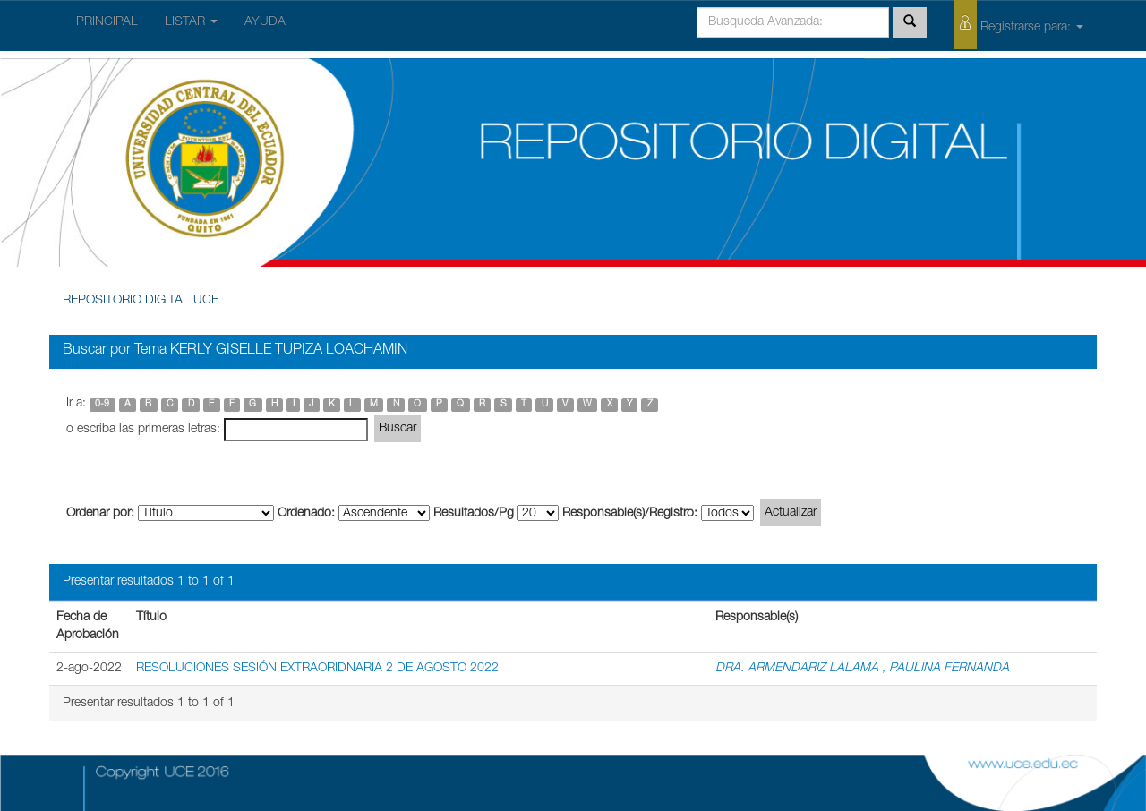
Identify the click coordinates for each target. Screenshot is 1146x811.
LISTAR (191, 22)
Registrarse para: (1018, 24)
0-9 (102, 404)
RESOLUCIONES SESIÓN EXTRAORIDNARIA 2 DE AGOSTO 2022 (317, 668)
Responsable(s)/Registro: (629, 514)
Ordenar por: (100, 514)
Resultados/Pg (473, 514)
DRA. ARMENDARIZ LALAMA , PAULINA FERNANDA (862, 668)
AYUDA (265, 22)
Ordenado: (306, 514)
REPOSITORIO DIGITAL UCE (140, 301)
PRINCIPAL (107, 22)
